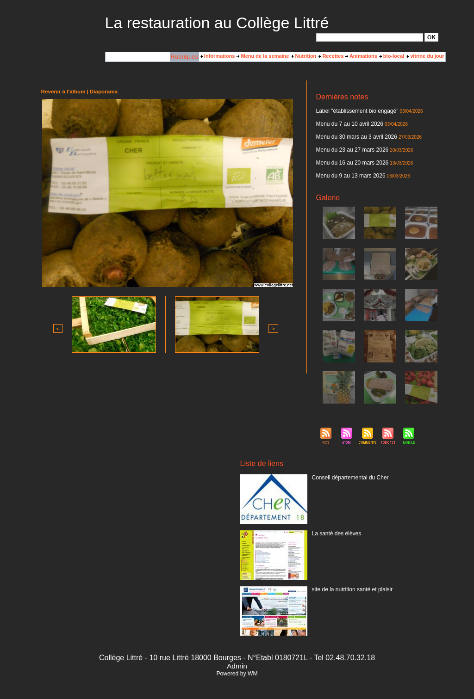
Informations (217, 56)
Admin (236, 660)
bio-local (391, 56)
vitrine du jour (425, 56)
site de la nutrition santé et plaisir (349, 583)
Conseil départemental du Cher (347, 471)
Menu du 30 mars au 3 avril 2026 (353, 134)
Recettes (330, 56)
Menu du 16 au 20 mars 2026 (349, 158)
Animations (361, 56)
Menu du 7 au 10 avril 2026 (347, 122)
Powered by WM (237, 668)
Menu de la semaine (263, 56)
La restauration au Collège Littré (217, 22)
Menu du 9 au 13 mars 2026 (348, 170)
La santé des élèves (334, 527)
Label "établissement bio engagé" (354, 110)
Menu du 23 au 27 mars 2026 (349, 146)
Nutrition (303, 56)
